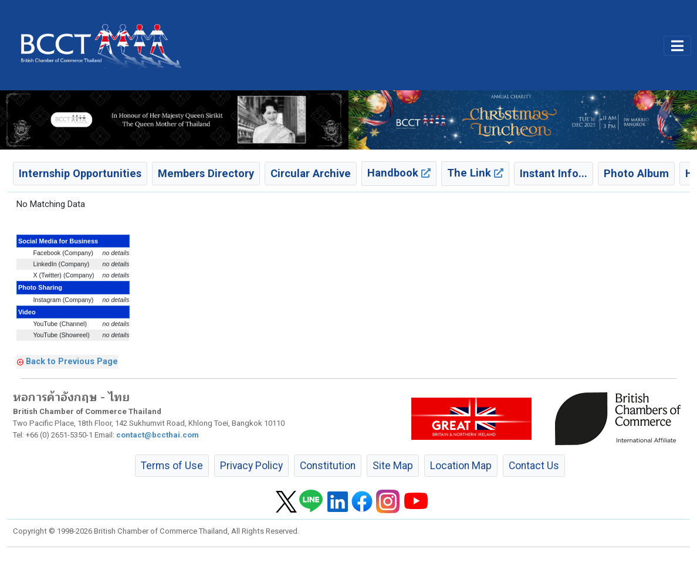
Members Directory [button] (206, 173)
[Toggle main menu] (677, 46)
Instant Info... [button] (553, 173)
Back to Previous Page (72, 361)
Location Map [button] (461, 466)
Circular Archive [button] (310, 173)
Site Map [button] (393, 466)
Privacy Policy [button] (251, 466)
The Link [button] (475, 173)
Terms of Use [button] (172, 466)
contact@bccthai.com (157, 434)
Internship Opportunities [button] (80, 173)
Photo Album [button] (636, 173)
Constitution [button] (328, 466)
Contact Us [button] (534, 466)
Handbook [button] (399, 173)
